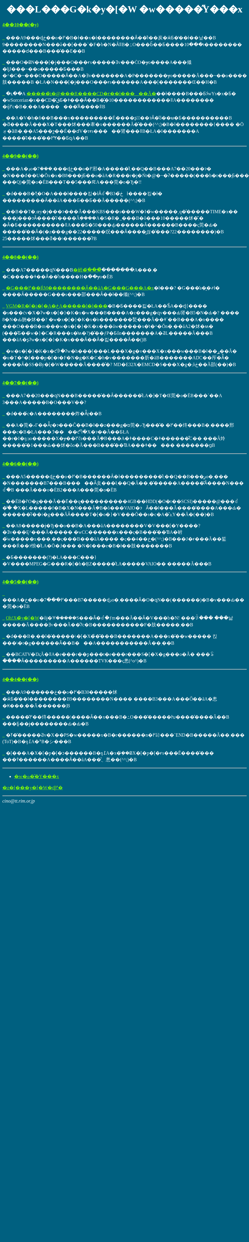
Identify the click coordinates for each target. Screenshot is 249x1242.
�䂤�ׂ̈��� (87, 269)
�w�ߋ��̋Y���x (36, 776)
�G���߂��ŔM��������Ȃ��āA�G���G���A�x (80, 287)
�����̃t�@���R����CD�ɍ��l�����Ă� (91, 93)
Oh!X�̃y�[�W (22, 617)
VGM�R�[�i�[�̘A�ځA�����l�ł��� (57, 305)
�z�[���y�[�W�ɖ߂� (32, 787)
